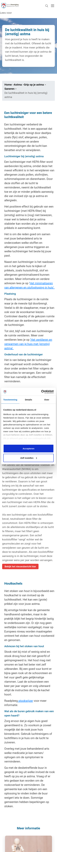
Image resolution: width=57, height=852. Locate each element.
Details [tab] (28, 399)
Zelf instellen (28, 458)
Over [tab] (46, 399)
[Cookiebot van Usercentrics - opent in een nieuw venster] (41, 392)
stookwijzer (25, 700)
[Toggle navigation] (53, 5)
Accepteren (28, 448)
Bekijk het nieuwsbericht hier (20, 566)
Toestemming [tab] (10, 399)
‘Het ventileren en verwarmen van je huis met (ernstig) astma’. (28, 344)
